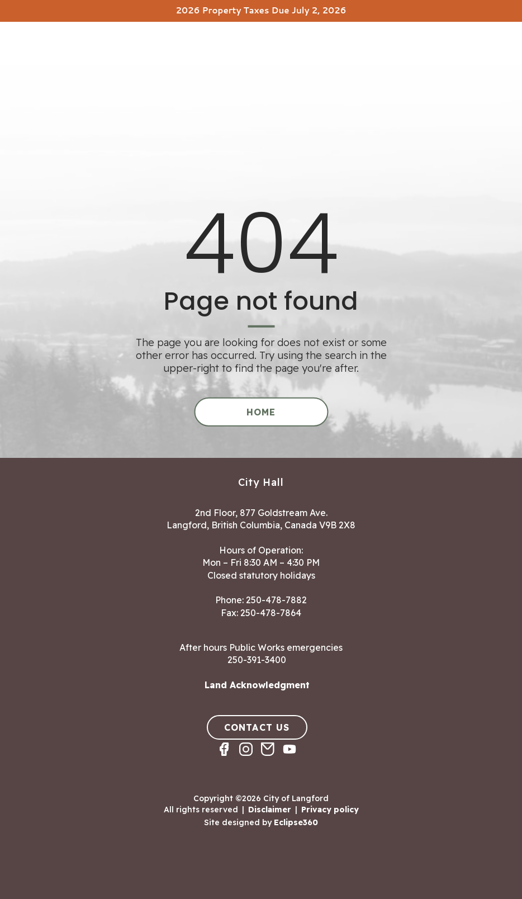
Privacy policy (330, 810)
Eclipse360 (296, 822)
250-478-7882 (276, 599)
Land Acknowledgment (257, 684)
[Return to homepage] (53, 56)
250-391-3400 (256, 659)
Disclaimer (269, 810)
